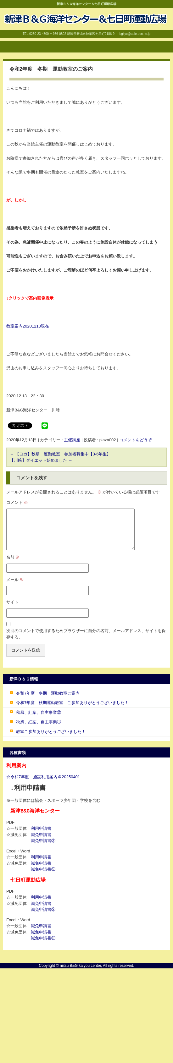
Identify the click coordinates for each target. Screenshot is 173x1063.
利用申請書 (41, 828)
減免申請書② (43, 840)
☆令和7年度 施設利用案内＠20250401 (43, 776)
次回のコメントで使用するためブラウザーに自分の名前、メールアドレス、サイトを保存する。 (86, 633)
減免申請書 (41, 834)
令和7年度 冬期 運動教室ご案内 (48, 693)
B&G (6, 30)
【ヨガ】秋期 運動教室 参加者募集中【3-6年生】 (60, 454)
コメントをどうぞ (135, 440)
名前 (13, 557)
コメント (17, 502)
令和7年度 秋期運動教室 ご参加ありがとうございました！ (72, 702)
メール (15, 579)
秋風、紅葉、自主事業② (38, 712)
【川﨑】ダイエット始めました (41, 460)
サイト (12, 602)
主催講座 (72, 440)
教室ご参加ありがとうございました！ (51, 731)
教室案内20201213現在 (27, 326)
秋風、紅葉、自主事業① (38, 721)
